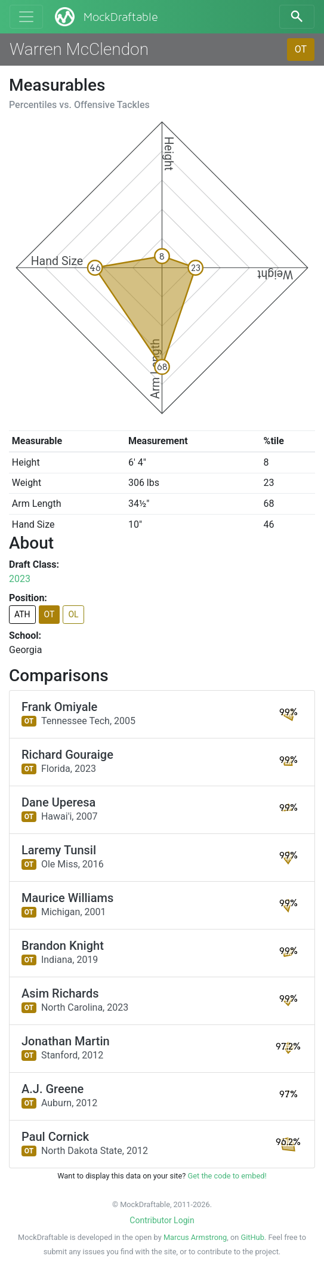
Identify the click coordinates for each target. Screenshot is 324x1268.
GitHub (252, 1237)
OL (73, 614)
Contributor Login (161, 1220)
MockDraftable (105, 17)
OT (301, 49)
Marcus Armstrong (195, 1237)
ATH (22, 614)
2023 (19, 578)
